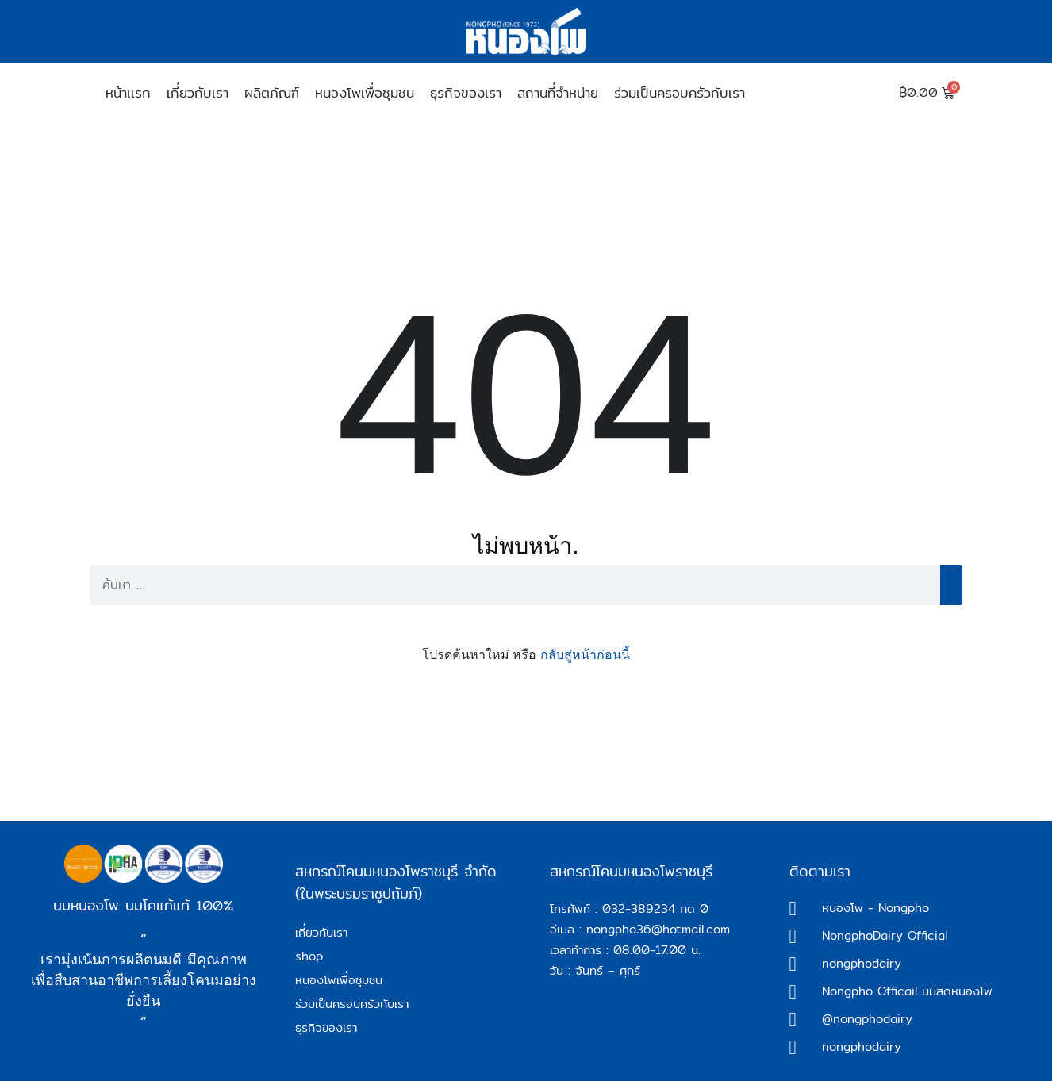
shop (309, 956)
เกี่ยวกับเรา (197, 92)
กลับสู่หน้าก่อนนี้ (585, 654)
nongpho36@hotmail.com (658, 929)
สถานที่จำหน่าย (557, 92)
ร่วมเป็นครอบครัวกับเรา (679, 92)
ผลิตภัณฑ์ (271, 92)
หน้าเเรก (128, 92)
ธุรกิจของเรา (465, 92)
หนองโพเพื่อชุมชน (364, 92)
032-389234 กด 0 (655, 908)
